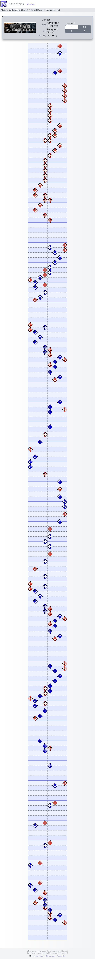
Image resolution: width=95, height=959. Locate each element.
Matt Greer (39, 956)
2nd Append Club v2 (18, 10)
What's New (61, 956)
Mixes (3, 10)
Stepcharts (16, 4)
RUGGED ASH (37, 10)
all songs (31, 4)
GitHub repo (50, 956)
